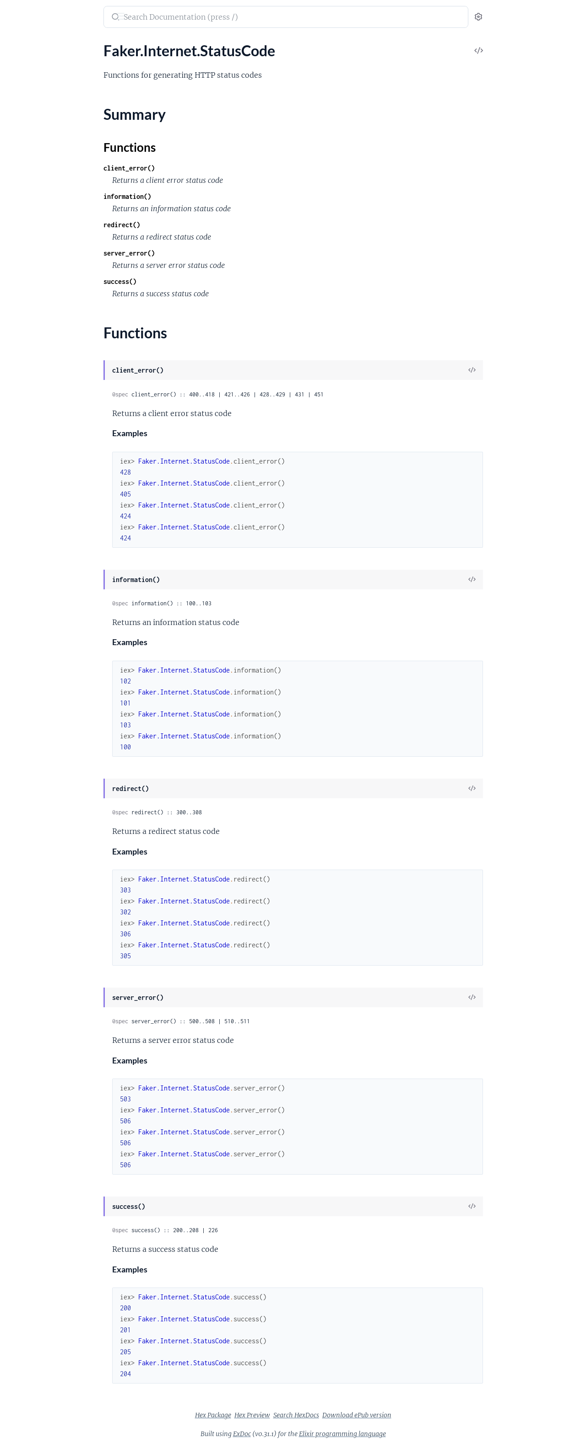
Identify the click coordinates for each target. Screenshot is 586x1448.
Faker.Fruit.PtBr (32, 742)
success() (188, 281)
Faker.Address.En (34, 88)
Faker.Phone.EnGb (36, 1119)
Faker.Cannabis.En (36, 335)
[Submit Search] (183, 17)
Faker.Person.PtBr (35, 1107)
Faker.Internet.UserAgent (47, 934)
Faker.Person (27, 1033)
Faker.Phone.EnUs (36, 1131)
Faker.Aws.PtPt (31, 261)
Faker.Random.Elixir (38, 1255)
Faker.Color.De (30, 421)
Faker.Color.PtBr (33, 496)
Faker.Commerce (33, 508)
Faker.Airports (29, 162)
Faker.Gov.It (26, 755)
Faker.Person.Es (32, 1057)
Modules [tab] (51, 45)
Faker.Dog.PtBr (31, 631)
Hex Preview (321, 1415)
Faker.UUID (25, 1366)
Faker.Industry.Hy (35, 804)
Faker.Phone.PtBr (34, 1156)
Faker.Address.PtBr (37, 138)
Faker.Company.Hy (36, 582)
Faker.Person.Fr (31, 1070)
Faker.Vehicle (27, 1391)
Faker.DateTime (32, 619)
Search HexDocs (365, 1415)
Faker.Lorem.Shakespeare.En (52, 971)
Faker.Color (25, 409)
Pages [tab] (16, 45)
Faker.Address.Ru (34, 150)
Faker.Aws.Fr (27, 236)
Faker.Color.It (28, 483)
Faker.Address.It (32, 125)
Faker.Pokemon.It (34, 1230)
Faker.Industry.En (34, 792)
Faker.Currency (31, 594)
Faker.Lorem (26, 946)
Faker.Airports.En (34, 175)
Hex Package (282, 1415)
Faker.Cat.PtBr (30, 372)
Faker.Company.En (36, 570)
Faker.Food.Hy (29, 705)
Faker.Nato (24, 1020)
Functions (31, 918)
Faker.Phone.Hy (32, 1144)
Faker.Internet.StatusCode (48, 891)
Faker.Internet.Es (33, 841)
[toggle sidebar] (126, 17)
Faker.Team (24, 1329)
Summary (30, 907)
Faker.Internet (29, 816)
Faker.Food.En (29, 693)
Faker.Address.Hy (34, 113)
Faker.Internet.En (34, 829)
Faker (17, 12)
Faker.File (22, 644)
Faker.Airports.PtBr (37, 187)
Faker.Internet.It (32, 866)
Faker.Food (24, 681)
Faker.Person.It (30, 1094)
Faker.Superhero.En (37, 1317)
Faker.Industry (30, 779)
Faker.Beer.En (28, 286)
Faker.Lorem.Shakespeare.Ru (52, 983)
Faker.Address (29, 76)
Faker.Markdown (33, 996)
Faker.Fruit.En (29, 730)
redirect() (190, 225)
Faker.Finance (28, 656)
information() (196, 196)
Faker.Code (25, 384)
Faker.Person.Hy (33, 1082)
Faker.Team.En (29, 1341)
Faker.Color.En (30, 434)
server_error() (197, 253)
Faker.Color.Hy (30, 471)
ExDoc (311, 1434)
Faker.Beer (23, 273)
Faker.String (25, 1292)
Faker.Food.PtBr (32, 718)
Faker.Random (29, 1243)
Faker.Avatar (27, 212)
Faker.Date (24, 607)
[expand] (128, 64)
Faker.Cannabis (31, 323)
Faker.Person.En (32, 1045)
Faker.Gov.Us (28, 767)
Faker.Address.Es (33, 100)
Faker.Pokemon (31, 1193)
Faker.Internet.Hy (34, 854)
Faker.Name (25, 1008)
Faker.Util (22, 1378)
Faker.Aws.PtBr (31, 249)
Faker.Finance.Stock (38, 668)
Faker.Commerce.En (38, 520)
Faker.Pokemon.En (36, 1218)
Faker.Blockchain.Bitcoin (45, 298)
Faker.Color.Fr (29, 458)
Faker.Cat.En (27, 360)
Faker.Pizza (24, 1181)
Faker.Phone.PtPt (34, 1169)
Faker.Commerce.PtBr (41, 545)
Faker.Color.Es (29, 446)
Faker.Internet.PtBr (37, 878)
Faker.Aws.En (28, 224)
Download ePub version (425, 1415)
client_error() (197, 168)
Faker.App (23, 199)
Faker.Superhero (33, 1304)
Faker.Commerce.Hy (39, 533)
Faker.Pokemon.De (36, 1206)
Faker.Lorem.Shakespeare (47, 959)
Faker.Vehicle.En (32, 1403)
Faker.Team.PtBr (32, 1354)
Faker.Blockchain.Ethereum (49, 310)
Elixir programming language (411, 1434)
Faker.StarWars (31, 1267)
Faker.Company (31, 557)
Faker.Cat (22, 347)
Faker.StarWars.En (36, 1280)
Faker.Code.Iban (32, 397)
